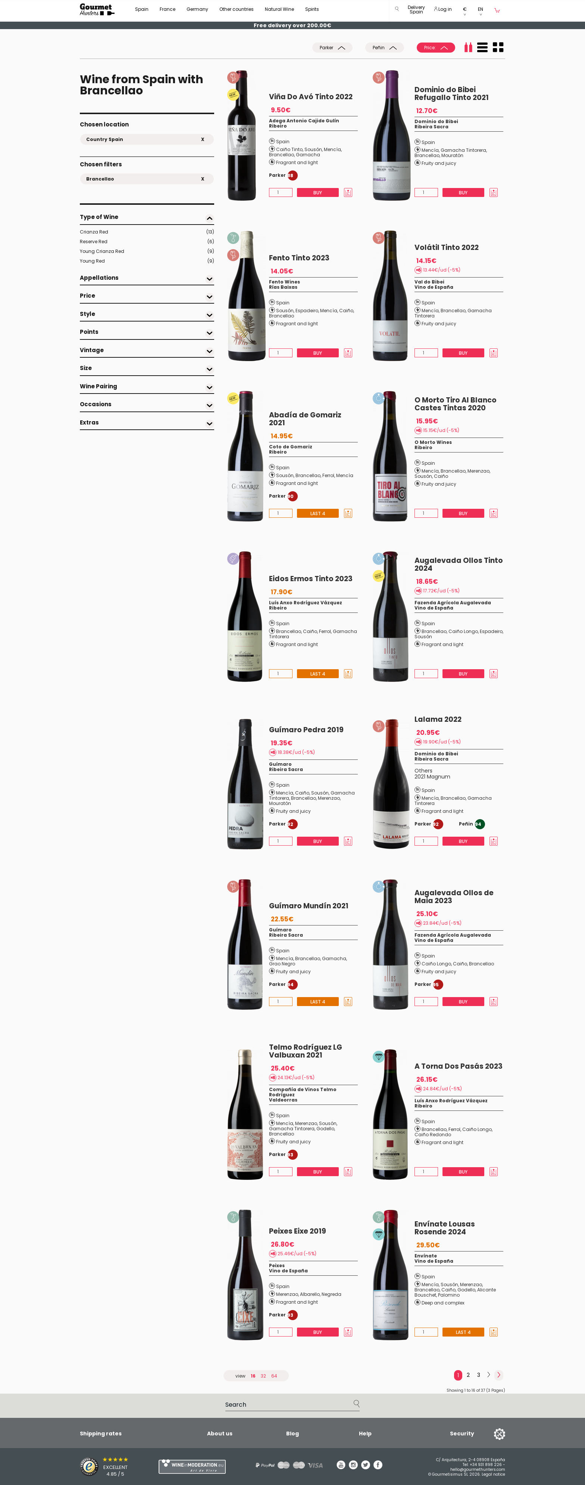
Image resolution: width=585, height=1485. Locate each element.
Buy (317, 192)
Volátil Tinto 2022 (446, 247)
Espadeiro (306, 310)
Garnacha (308, 154)
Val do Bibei (429, 282)
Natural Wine (279, 9)
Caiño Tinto (289, 149)
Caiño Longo (463, 631)
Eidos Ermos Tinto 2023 (311, 579)
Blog (292, 1433)
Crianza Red (147, 232)
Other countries (236, 9)
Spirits (312, 9)
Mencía (332, 149)
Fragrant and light (297, 162)
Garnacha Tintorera (463, 150)
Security (462, 1433)
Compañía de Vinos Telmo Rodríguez (303, 1092)
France (167, 9)
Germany (197, 9)
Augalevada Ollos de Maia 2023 (454, 897)
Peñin (385, 47)
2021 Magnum (432, 776)
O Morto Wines (433, 442)
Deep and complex (443, 1303)
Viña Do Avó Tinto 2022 (311, 97)
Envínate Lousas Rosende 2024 (444, 1228)
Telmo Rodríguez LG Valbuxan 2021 (305, 1051)
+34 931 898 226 (486, 1464)
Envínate (425, 1256)
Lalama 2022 (438, 719)
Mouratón (452, 155)
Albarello (310, 1294)
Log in (443, 9)
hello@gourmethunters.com (477, 1469)
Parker (332, 47)
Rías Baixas (283, 287)
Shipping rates (101, 1433)
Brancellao (281, 154)
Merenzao (478, 471)
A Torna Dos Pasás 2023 (458, 1066)
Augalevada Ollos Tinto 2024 (458, 564)
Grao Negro (282, 964)
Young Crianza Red (147, 251)
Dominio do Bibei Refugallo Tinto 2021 (451, 94)
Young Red (147, 261)
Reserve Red (147, 241)
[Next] (489, 1375)
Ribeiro (278, 126)
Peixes (277, 1265)
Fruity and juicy (439, 163)
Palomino (449, 1295)
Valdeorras (283, 1100)
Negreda (331, 1294)
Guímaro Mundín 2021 (308, 906)
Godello (325, 1128)
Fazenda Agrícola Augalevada (452, 602)
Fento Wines (284, 282)
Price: (436, 47)
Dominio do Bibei (436, 121)
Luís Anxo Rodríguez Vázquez (305, 602)
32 (263, 1376)
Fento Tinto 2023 (299, 258)
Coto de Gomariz (290, 447)
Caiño (346, 310)
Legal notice (493, 1474)
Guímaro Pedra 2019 (306, 730)
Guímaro (280, 764)
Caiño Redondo (432, 1134)
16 (253, 1376)
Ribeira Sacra (431, 126)
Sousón (313, 149)
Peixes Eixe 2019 (297, 1231)
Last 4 (317, 513)
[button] (416, 11)
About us (219, 1433)
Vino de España (433, 287)
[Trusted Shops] (106, 1467)
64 (274, 1376)
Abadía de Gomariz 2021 (305, 419)
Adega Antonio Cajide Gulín (304, 121)
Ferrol (328, 475)
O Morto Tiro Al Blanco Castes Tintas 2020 (455, 404)
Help (365, 1433)
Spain (141, 9)
